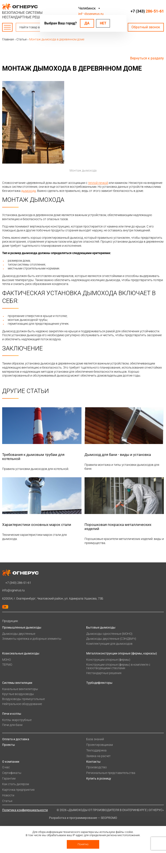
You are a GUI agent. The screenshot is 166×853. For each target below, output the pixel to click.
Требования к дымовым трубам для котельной (33, 456)
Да (87, 23)
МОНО (6, 659)
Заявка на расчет (98, 756)
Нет (103, 23)
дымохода (28, 191)
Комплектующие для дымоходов (109, 643)
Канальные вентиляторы (20, 689)
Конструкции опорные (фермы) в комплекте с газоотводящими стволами (118, 666)
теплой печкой (98, 183)
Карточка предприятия (18, 789)
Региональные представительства (110, 773)
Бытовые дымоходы (100, 627)
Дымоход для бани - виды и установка (118, 454)
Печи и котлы (11, 713)
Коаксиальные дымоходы (20, 653)
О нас (6, 767)
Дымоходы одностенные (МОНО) (109, 633)
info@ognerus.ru (91, 14)
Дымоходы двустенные (18, 633)
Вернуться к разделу (147, 58)
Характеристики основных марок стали (36, 524)
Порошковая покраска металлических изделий (118, 526)
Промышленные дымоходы (21, 627)
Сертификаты (11, 773)
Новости (8, 795)
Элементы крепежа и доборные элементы (31, 638)
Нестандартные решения (103, 673)
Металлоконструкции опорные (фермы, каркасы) (121, 653)
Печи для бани (12, 725)
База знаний (95, 739)
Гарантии (9, 778)
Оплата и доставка (15, 739)
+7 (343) (147, 11)
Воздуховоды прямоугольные (23, 699)
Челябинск (87, 8)
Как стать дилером (15, 784)
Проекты (8, 744)
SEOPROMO (109, 818)
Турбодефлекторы (99, 682)
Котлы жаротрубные (17, 720)
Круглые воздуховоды (18, 694)
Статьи (7, 801)
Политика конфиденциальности (25, 810)
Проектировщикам (99, 744)
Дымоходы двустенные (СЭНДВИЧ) (111, 638)
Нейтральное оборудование (22, 704)
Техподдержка (96, 750)
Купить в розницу (98, 778)
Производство (96, 767)
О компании (10, 761)
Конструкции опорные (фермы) (108, 659)
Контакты (93, 761)
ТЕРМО (7, 664)
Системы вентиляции (17, 682)
